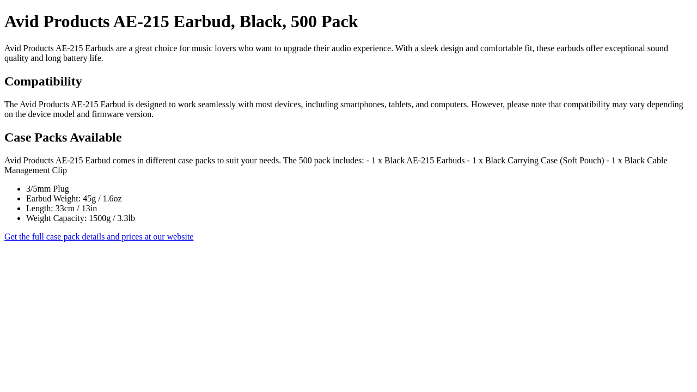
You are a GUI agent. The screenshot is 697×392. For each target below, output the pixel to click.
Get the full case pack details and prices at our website (98, 236)
